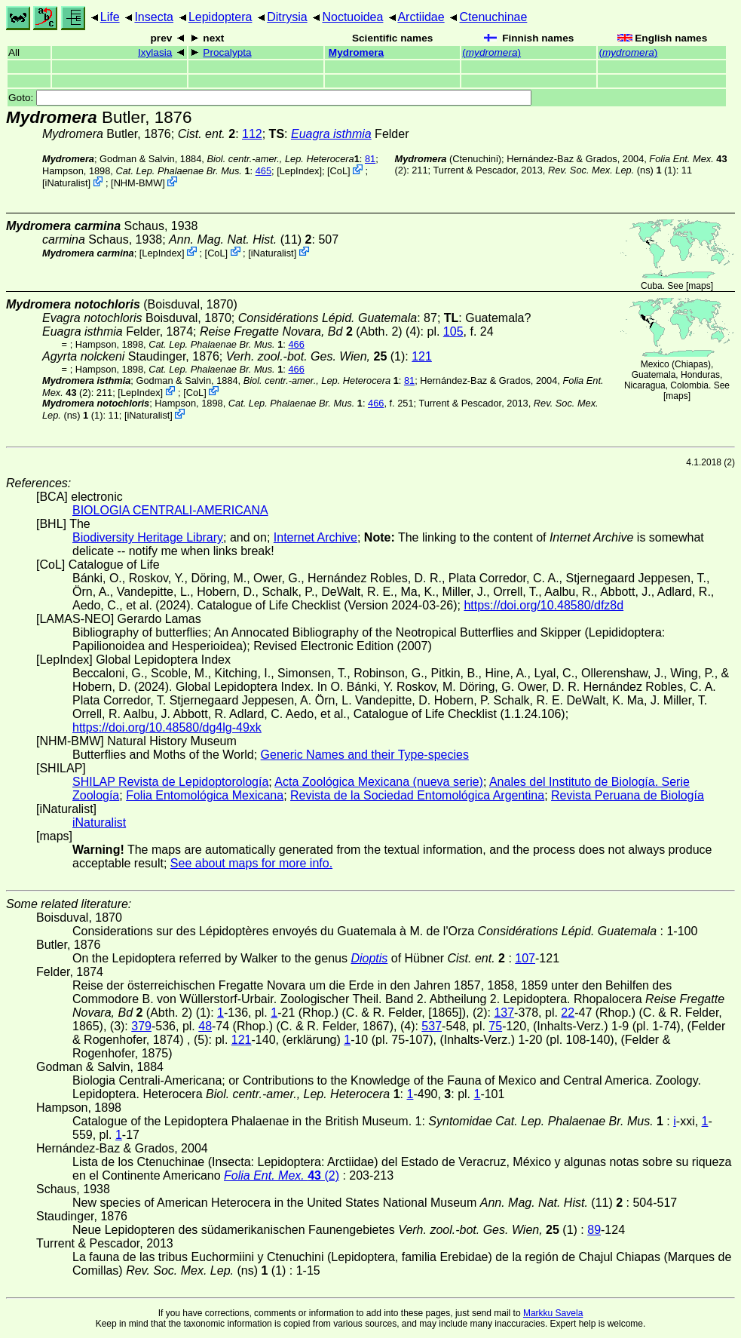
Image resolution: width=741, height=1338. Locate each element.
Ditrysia (287, 17)
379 (141, 1026)
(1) (316, 356)
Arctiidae (420, 17)
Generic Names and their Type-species (365, 754)
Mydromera (356, 52)
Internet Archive (315, 537)
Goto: (269, 97)
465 (263, 170)
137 (504, 1012)
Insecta (153, 17)
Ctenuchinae (494, 17)
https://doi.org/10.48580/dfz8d (543, 605)
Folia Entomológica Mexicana (204, 795)
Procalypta (227, 52)
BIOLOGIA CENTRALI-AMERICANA (170, 510)
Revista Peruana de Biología (627, 795)
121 (422, 356)
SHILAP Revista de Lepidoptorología (170, 781)
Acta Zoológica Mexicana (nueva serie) (378, 781)
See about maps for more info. (251, 863)
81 (370, 158)
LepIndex (300, 170)
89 (594, 1229)
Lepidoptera (220, 17)
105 (453, 331)
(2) (281, 1175)
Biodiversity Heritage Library (147, 537)
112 (252, 133)
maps (699, 286)
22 (567, 1012)
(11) (240, 239)
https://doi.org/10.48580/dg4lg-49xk (167, 727)
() (491, 52)
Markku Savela (553, 1313)
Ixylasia (155, 52)
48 (205, 1026)
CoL (339, 170)
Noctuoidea (352, 17)
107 (525, 958)
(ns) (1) (612, 170)
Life (110, 17)
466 (296, 344)
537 (431, 1026)
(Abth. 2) (301, 331)
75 (495, 1026)
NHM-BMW (138, 183)
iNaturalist (66, 183)
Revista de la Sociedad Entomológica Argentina (417, 795)
